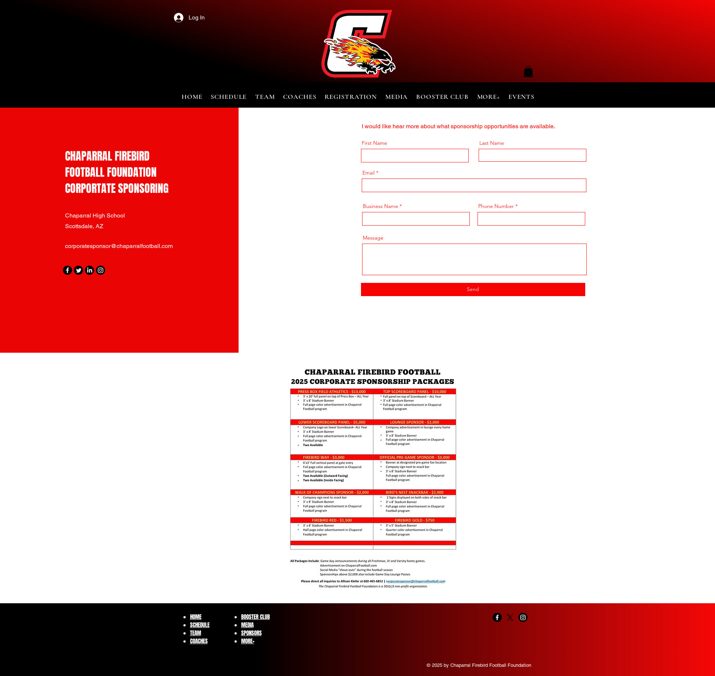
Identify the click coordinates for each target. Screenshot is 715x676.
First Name (374, 142)
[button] (528, 71)
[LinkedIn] (89, 270)
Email (368, 172)
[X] (510, 617)
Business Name (380, 206)
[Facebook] (67, 270)
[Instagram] (100, 270)
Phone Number (496, 206)
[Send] (473, 289)
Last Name (491, 142)
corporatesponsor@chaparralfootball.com (119, 245)
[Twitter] (78, 270)
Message (373, 237)
